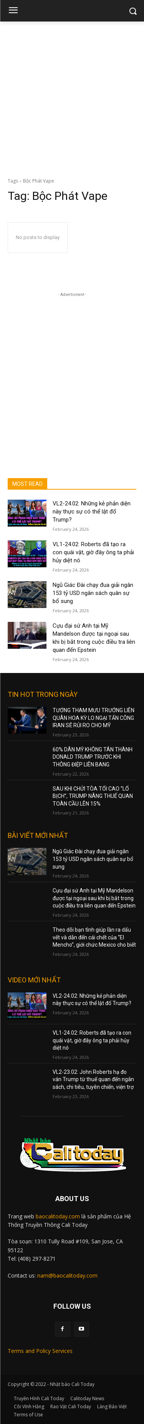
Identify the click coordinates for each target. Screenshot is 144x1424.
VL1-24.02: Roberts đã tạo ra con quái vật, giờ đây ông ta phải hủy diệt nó (93, 552)
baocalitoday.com (58, 1216)
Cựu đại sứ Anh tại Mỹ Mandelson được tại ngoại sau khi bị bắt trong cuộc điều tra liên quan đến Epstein (94, 898)
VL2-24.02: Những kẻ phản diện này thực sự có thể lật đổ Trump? (92, 511)
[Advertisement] (72, 97)
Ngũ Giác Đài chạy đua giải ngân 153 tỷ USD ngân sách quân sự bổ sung (93, 593)
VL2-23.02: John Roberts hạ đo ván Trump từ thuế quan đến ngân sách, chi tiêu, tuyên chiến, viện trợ (93, 1079)
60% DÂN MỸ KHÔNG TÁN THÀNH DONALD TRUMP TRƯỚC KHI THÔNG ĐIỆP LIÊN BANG (92, 757)
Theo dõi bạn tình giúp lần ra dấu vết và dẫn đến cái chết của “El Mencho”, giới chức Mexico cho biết (94, 937)
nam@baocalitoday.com (67, 1275)
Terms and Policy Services (40, 1350)
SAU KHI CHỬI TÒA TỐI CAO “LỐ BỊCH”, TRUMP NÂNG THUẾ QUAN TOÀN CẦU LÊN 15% (93, 796)
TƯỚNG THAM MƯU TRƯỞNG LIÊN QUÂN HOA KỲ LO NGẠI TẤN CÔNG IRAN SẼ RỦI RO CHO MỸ (93, 717)
